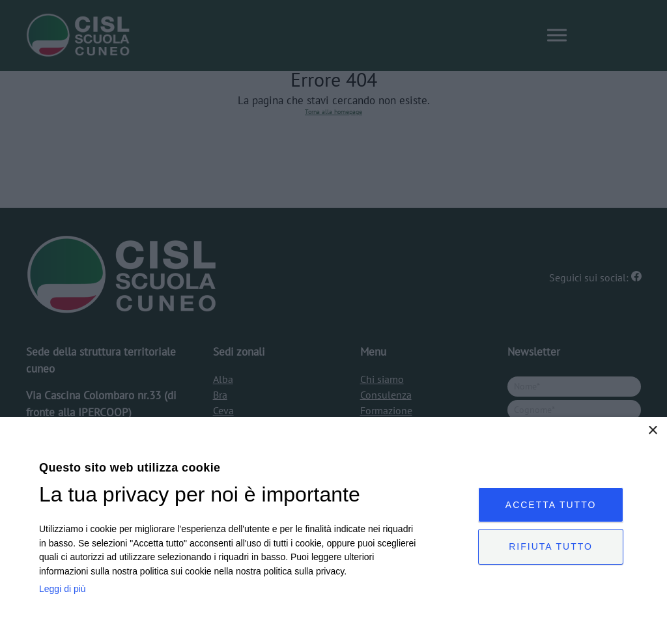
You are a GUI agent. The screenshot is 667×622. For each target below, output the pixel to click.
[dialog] (333, 519)
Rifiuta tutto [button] (555, 547)
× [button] (652, 431)
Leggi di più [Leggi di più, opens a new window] (62, 589)
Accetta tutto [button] (555, 503)
